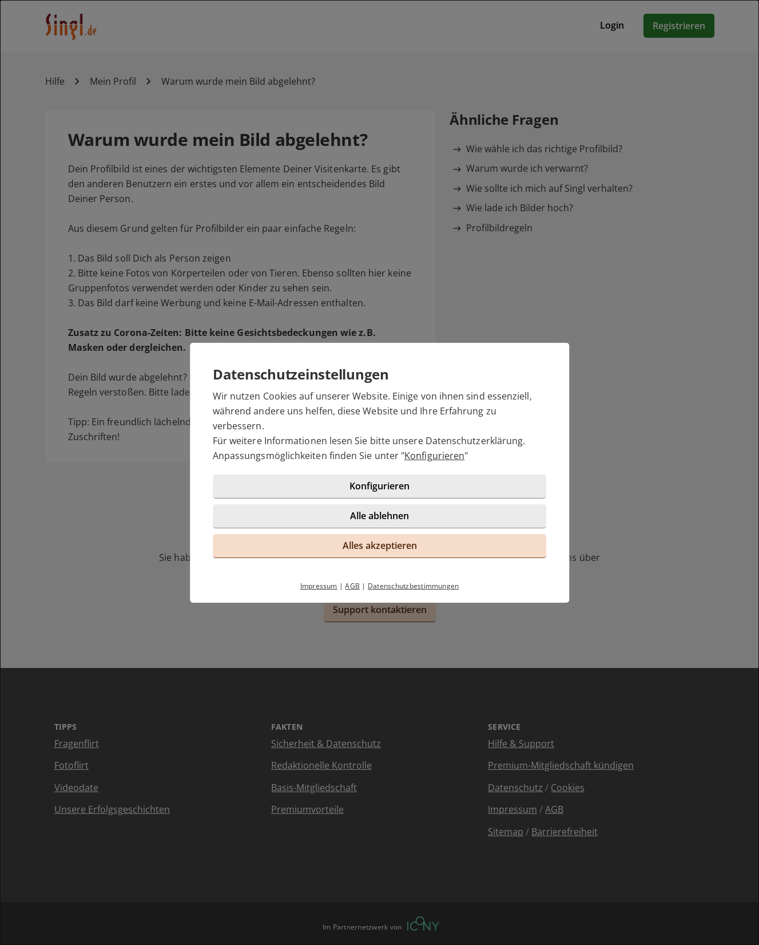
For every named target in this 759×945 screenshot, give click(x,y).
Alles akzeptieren (380, 545)
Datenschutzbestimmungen (413, 586)
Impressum (318, 586)
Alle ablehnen (379, 515)
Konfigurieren (434, 455)
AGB (352, 586)
